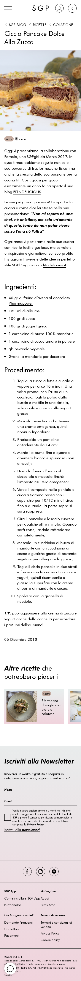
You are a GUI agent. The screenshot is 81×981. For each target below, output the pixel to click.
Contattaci (11, 929)
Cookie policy (50, 940)
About (45, 898)
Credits (8, 974)
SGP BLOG (17, 24)
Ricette (39, 24)
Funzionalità (12, 905)
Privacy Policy (50, 933)
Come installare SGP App (22, 898)
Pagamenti (11, 935)
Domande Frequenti (18, 922)
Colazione (63, 24)
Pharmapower (21, 303)
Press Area (48, 905)
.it (54, 264)
